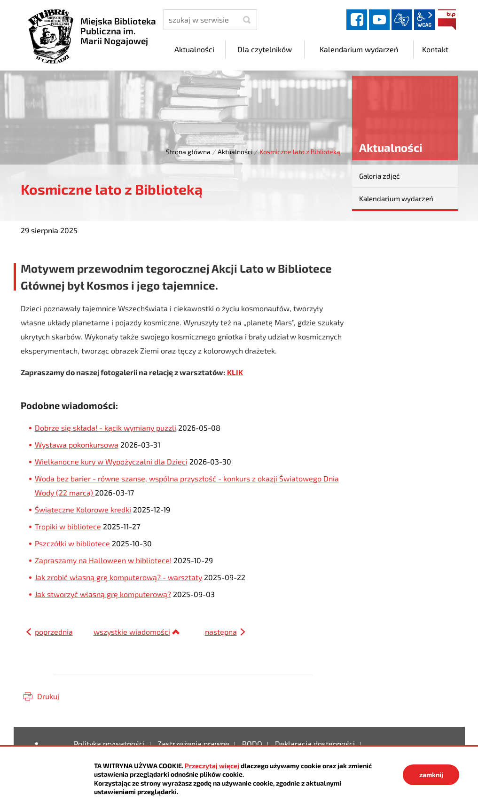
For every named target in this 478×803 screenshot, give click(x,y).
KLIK (235, 372)
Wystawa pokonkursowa (76, 444)
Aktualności (235, 152)
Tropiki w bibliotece (68, 526)
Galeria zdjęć (379, 176)
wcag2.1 (424, 19)
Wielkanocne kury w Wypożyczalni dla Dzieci (111, 461)
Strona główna (188, 152)
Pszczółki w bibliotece (72, 543)
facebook (356, 19)
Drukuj (48, 696)
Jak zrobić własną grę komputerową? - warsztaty (118, 577)
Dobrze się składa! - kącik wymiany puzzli (105, 427)
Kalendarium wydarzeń (396, 198)
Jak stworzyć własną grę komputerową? (103, 594)
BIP (447, 19)
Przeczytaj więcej (212, 766)
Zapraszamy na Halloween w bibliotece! (103, 560)
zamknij (431, 775)
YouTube (379, 19)
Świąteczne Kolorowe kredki (83, 509)
